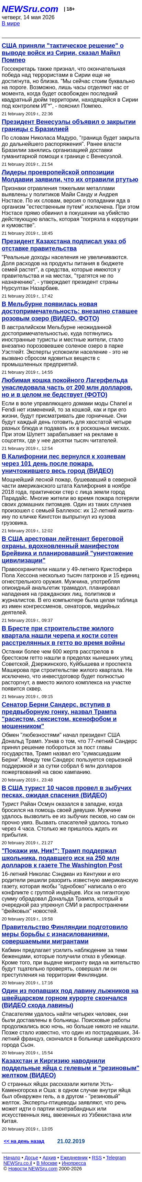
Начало (11, 1157)
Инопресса (74, 1163)
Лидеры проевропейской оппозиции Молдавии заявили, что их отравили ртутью (70, 176)
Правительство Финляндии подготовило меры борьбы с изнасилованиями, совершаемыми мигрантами (65, 934)
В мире (11, 23)
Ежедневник (74, 1157)
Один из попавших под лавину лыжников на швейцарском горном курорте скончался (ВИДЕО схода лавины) (70, 998)
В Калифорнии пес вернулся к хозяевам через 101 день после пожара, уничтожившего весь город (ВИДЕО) (63, 463)
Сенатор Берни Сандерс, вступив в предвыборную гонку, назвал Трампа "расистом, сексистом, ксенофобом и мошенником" (59, 715)
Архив (49, 1157)
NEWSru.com (30, 9)
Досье (31, 1157)
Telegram (116, 1157)
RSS (97, 1157)
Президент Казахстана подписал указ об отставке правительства (64, 245)
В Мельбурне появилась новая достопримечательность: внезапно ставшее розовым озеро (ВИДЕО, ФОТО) (70, 311)
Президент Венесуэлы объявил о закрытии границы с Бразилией (69, 125)
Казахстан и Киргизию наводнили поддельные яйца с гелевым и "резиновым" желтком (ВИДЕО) (70, 1068)
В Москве (46, 1163)
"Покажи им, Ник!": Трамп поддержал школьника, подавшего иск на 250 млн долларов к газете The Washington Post (62, 858)
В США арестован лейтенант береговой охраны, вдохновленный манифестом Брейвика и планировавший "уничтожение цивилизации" (67, 549)
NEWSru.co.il (17, 1163)
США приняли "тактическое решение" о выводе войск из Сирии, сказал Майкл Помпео (63, 52)
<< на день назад (24, 1141)
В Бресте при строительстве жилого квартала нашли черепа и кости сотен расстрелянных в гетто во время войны (63, 635)
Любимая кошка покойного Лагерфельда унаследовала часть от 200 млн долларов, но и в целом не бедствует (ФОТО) (67, 387)
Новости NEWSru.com (32, 1168)
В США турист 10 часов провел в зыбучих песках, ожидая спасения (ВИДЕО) (67, 792)
